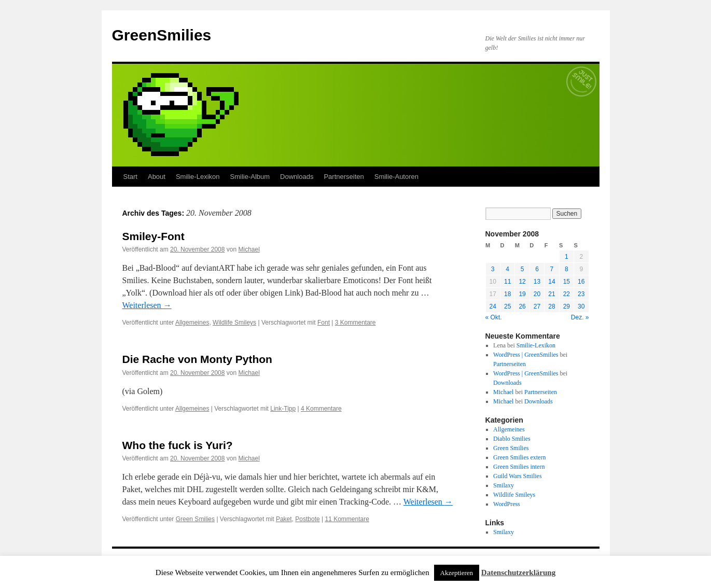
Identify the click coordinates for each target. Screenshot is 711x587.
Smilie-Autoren (396, 176)
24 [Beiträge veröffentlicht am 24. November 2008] (493, 306)
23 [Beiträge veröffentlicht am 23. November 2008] (581, 294)
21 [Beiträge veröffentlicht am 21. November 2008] (551, 294)
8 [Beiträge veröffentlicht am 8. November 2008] (566, 269)
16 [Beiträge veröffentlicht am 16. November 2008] (581, 281)
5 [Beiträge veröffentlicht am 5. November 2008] (522, 269)
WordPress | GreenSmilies (525, 354)
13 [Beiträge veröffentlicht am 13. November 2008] (537, 281)
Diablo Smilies (512, 438)
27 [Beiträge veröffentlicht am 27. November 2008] (537, 306)
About (156, 176)
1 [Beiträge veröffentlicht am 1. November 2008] (566, 256)
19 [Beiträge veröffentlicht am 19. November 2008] (522, 294)
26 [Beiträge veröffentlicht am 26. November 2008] (522, 306)
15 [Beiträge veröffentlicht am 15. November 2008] (566, 281)
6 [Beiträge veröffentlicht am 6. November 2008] (537, 269)
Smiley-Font (153, 236)
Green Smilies (195, 519)
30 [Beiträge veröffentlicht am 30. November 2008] (581, 306)
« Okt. (493, 317)
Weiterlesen (147, 305)
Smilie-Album (250, 176)
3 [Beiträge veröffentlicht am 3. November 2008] (493, 269)
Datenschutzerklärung (518, 572)
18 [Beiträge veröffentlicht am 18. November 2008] (507, 294)
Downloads (296, 176)
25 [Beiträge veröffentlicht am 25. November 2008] (507, 306)
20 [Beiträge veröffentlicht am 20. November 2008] (537, 294)
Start (130, 176)
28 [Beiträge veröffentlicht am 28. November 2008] (551, 306)
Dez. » (580, 317)
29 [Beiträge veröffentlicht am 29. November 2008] (566, 306)
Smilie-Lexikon (198, 176)
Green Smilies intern (519, 466)
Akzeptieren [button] (456, 573)
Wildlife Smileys (234, 322)
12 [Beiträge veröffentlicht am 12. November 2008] (522, 281)
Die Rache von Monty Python (197, 359)
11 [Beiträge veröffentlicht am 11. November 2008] (507, 281)
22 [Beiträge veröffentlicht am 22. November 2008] (566, 294)
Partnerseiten (344, 176)
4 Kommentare (321, 408)
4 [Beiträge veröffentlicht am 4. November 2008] (507, 269)
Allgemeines (192, 322)
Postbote (307, 519)
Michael (248, 249)
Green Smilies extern (519, 457)
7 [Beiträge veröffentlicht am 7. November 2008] (552, 269)
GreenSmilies (162, 35)
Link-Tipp (283, 408)
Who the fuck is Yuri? (177, 445)
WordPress (506, 504)
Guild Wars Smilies (517, 476)
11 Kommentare (347, 519)
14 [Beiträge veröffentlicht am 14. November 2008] (551, 281)
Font (323, 322)
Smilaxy (503, 485)
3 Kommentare (355, 322)
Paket (284, 519)
